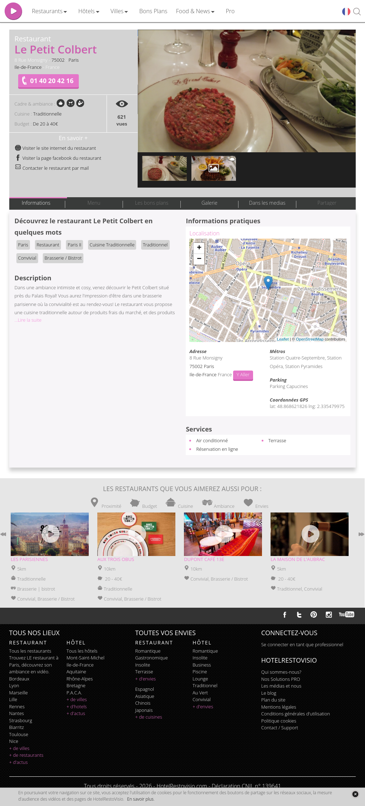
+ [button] (199, 248)
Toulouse (19, 734)
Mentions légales (278, 707)
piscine (199, 671)
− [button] (199, 259)
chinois (142, 703)
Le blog (268, 693)
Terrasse (277, 440)
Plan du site (273, 700)
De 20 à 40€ (45, 124)
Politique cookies (278, 721)
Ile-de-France (28, 67)
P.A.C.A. (74, 692)
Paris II (74, 244)
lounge (200, 678)
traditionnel (204, 685)
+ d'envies (145, 678)
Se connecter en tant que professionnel (302, 644)
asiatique (144, 696)
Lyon (14, 685)
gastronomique (151, 657)
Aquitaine (76, 671)
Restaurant (48, 244)
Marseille (18, 692)
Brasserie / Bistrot (63, 258)
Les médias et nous (281, 686)
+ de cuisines (148, 717)
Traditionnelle (47, 114)
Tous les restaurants (30, 651)
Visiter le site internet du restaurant (55, 148)
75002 (58, 60)
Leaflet (283, 339)
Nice (14, 741)
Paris (73, 60)
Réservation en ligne (217, 449)
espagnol (144, 689)
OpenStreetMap (310, 339)
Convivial (27, 258)
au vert (200, 692)
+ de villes (19, 748)
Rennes (17, 706)
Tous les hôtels (82, 651)
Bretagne (76, 685)
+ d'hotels (77, 706)
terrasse (144, 671)
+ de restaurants (26, 755)
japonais (144, 710)
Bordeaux (19, 678)
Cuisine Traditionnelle (112, 244)
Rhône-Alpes (80, 678)
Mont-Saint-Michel (85, 657)
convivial (201, 699)
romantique (147, 651)
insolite (142, 665)
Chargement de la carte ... (267, 290)
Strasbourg (20, 720)
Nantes (16, 713)
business (201, 665)
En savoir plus (140, 799)
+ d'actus (18, 762)
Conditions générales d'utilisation (295, 713)
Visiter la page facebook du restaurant (58, 158)
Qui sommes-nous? (281, 672)
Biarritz (16, 727)
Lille (13, 699)
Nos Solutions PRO (280, 679)
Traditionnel (155, 244)
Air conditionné (212, 440)
